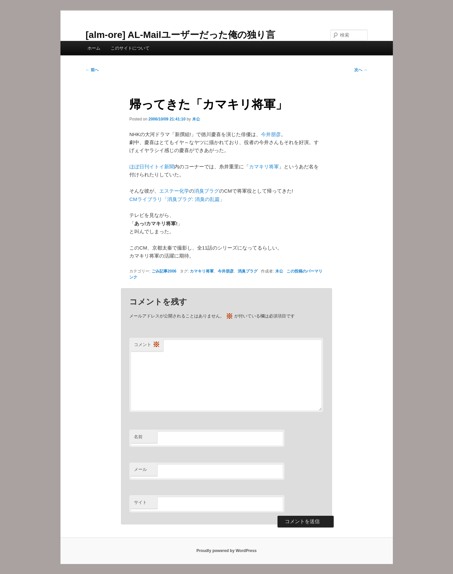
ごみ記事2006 (164, 271)
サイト (140, 502)
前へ (92, 70)
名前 (138, 436)
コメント (147, 345)
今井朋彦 (271, 134)
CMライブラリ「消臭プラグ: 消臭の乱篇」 (177, 199)
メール (140, 469)
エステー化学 (174, 191)
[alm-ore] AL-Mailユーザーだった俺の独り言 (181, 35)
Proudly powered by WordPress (226, 550)
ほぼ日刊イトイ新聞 (151, 166)
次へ (360, 70)
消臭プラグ (206, 191)
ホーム (93, 48)
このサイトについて (130, 48)
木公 (196, 119)
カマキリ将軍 (264, 166)
